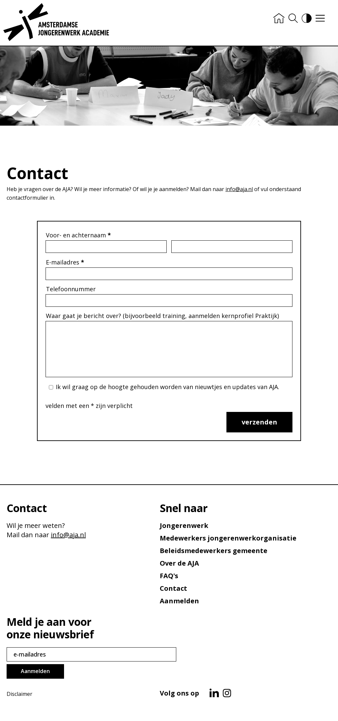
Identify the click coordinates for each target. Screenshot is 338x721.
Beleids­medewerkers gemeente (213, 550)
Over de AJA (179, 563)
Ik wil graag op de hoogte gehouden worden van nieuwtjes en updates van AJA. (167, 387)
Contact (173, 588)
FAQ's (169, 575)
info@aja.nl (239, 189)
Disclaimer (19, 694)
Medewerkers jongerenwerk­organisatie (228, 538)
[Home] (279, 18)
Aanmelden (179, 600)
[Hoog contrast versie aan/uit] (307, 19)
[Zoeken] (293, 19)
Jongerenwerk (184, 525)
